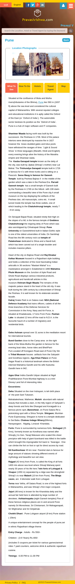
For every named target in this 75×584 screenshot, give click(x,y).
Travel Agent (50, 88)
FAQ (24, 582)
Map (63, 86)
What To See (11, 88)
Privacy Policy (11, 582)
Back (66, 40)
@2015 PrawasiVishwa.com (49, 582)
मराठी (6, 5)
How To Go (24, 86)
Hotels (37, 86)
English (17, 5)
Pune (40, 102)
